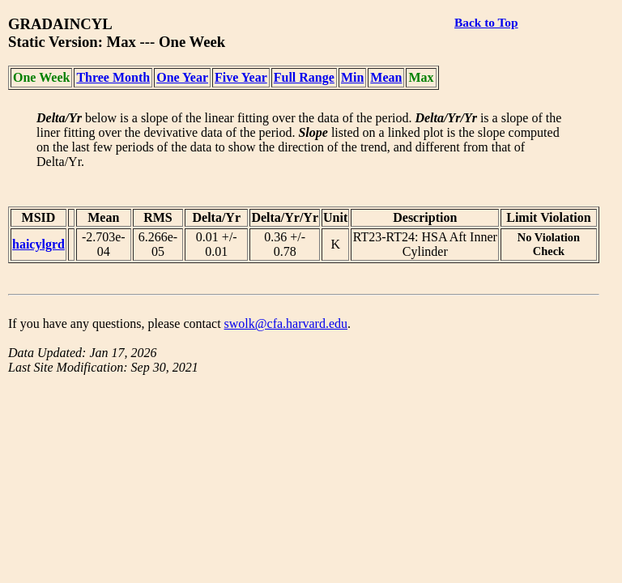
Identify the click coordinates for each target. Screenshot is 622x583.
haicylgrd (38, 244)
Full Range (304, 77)
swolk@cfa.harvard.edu (285, 323)
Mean (386, 77)
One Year (182, 77)
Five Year (241, 77)
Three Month (113, 77)
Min (352, 77)
